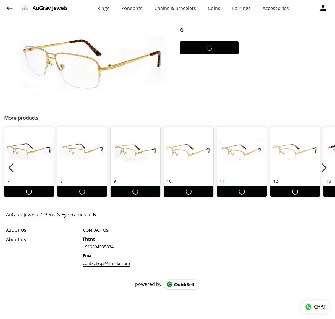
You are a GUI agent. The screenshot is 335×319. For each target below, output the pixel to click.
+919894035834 (98, 247)
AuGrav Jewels (50, 8)
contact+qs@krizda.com (106, 263)
